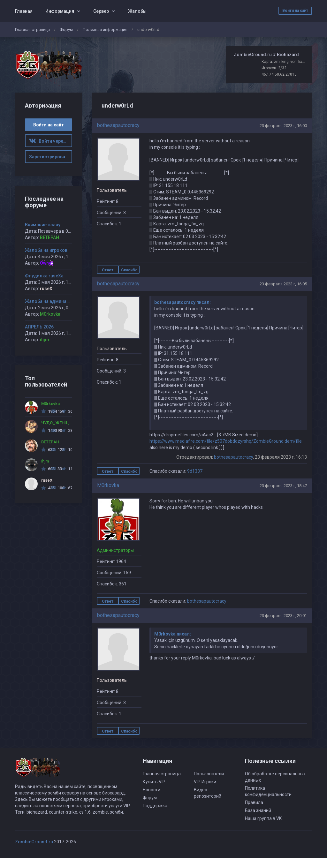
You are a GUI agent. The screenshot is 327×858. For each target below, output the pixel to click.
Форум (66, 29)
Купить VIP (154, 781)
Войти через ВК (50, 141)
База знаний (258, 810)
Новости (151, 789)
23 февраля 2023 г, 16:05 (283, 284)
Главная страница (32, 29)
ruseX (46, 288)
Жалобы (137, 11)
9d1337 (194, 471)
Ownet (46, 263)
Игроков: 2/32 (274, 68)
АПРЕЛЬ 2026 (39, 326)
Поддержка (155, 805)
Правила (254, 802)
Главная (24, 11)
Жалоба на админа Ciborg (53, 301)
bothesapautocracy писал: (182, 302)
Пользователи (209, 773)
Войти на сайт (295, 10)
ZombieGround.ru (34, 841)
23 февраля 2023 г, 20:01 (283, 615)
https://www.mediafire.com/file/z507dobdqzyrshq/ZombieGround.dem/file (225, 441)
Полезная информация (105, 29)
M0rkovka (108, 485)
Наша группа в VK (263, 818)
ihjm (44, 339)
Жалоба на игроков (46, 250)
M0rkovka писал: (172, 633)
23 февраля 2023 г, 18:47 (283, 485)
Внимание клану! (43, 224)
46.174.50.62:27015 (279, 74)
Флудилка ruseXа (44, 275)
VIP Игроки (205, 781)
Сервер (101, 11)
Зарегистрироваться (50, 156)
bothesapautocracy (118, 125)
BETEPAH (49, 237)
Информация (59, 11)
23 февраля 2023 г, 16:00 (283, 125)
